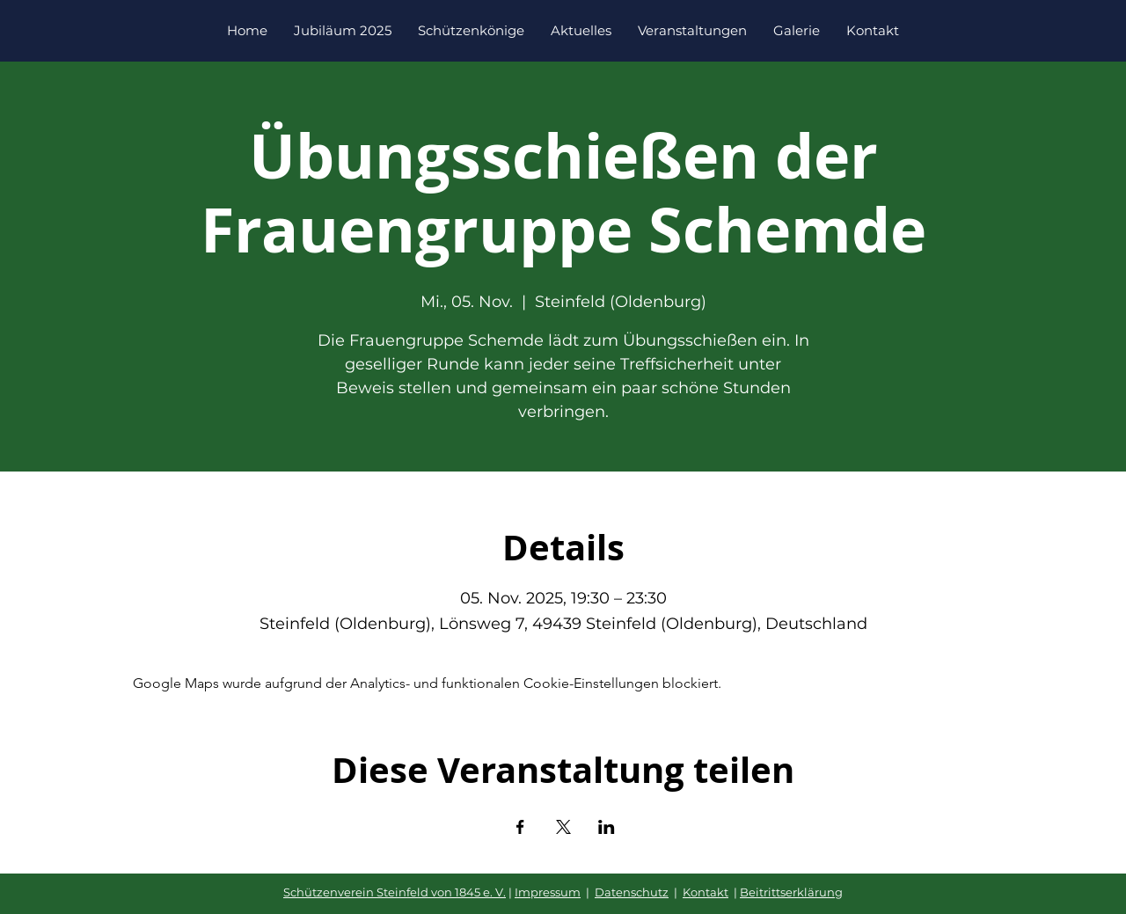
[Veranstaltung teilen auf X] (563, 827)
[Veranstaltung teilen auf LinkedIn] (606, 827)
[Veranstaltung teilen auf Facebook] (520, 827)
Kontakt (705, 892)
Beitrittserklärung (791, 892)
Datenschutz (632, 892)
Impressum (548, 892)
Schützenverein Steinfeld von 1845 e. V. (394, 892)
